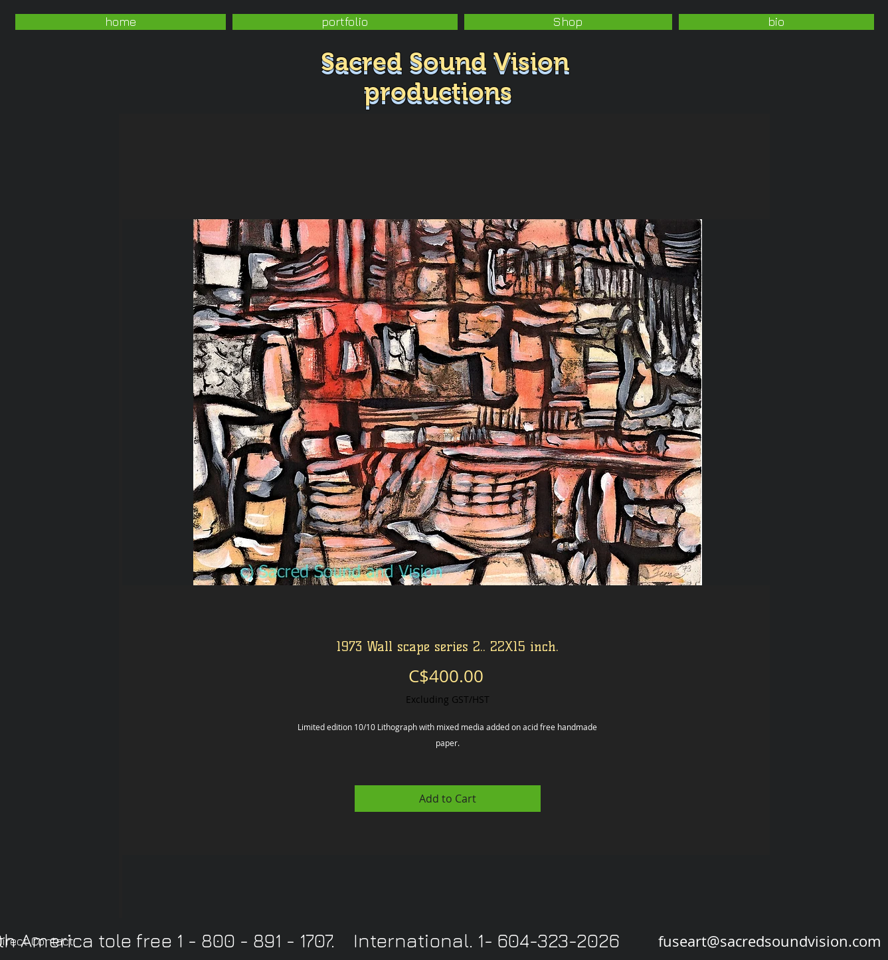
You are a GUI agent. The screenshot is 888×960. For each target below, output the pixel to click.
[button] (345, 22)
